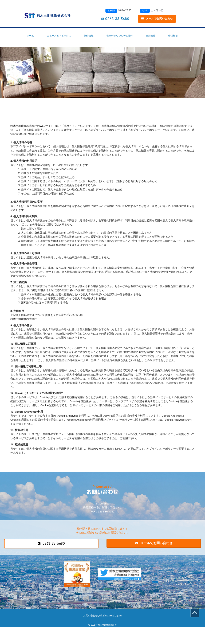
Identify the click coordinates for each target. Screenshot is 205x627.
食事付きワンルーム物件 (120, 35)
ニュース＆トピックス (59, 35)
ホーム (30, 35)
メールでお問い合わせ (157, 18)
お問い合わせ (90, 615)
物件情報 (88, 35)
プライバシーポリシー (110, 615)
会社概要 (173, 35)
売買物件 (150, 35)
